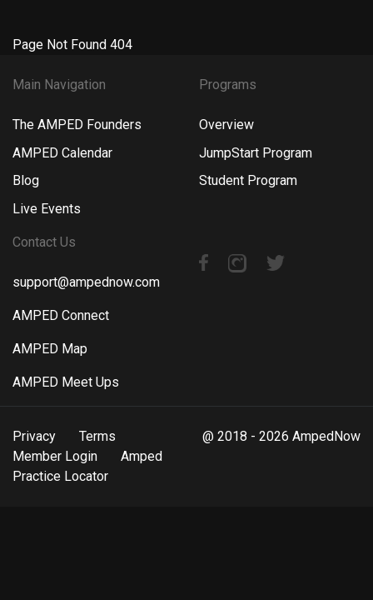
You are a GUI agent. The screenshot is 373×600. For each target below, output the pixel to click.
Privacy (34, 436)
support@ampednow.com (86, 282)
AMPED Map (49, 349)
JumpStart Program (255, 153)
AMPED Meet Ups (65, 382)
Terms (97, 436)
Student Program (248, 180)
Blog (25, 180)
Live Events (46, 209)
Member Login (54, 456)
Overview (226, 124)
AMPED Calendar (62, 153)
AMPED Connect (60, 315)
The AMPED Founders (77, 124)
